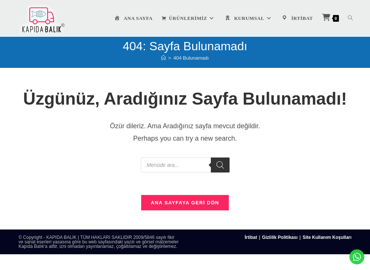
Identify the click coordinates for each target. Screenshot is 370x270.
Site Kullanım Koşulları (327, 237)
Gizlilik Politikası (280, 237)
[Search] (220, 165)
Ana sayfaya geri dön (185, 203)
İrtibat (251, 237)
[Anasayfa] (163, 58)
